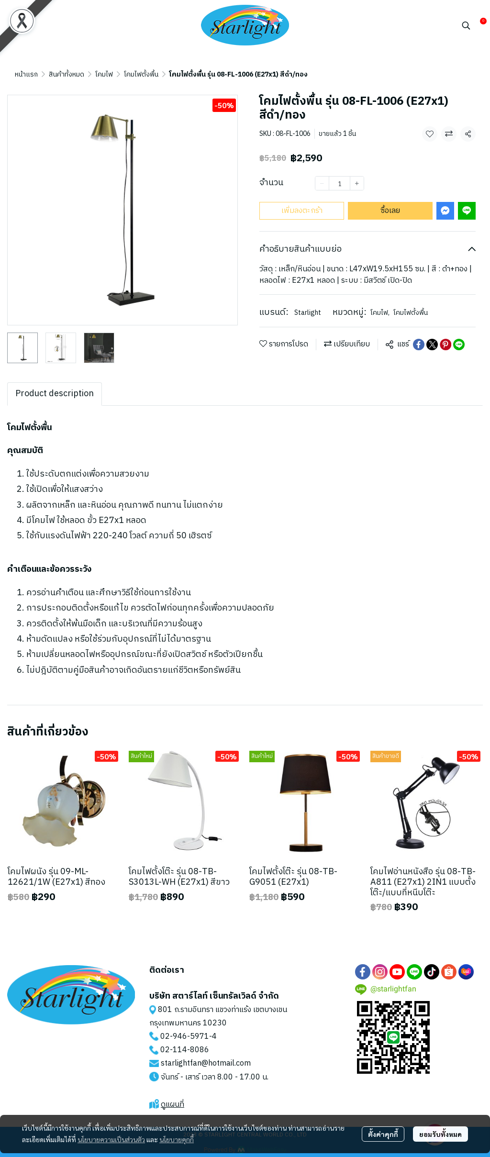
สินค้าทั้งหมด (66, 74)
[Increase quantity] (357, 183)
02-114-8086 (184, 1050)
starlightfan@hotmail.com (206, 1063)
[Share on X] (432, 344)
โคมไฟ (104, 74)
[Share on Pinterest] (445, 344)
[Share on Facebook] (418, 344)
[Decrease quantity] (322, 183)
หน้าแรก (26, 74)
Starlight (307, 312)
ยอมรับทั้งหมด (440, 1134)
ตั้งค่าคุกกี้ (383, 1134)
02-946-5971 (184, 1036)
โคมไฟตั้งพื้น (141, 74)
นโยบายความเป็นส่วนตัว (111, 1139)
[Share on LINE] (459, 344)
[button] (466, 25)
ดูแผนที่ (172, 1104)
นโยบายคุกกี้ (176, 1139)
